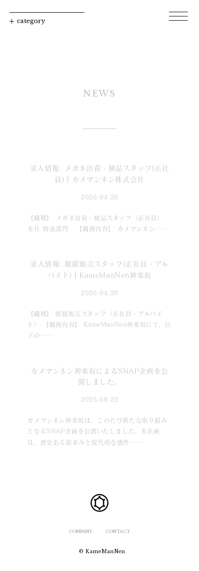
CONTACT (118, 531)
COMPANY (80, 531)
